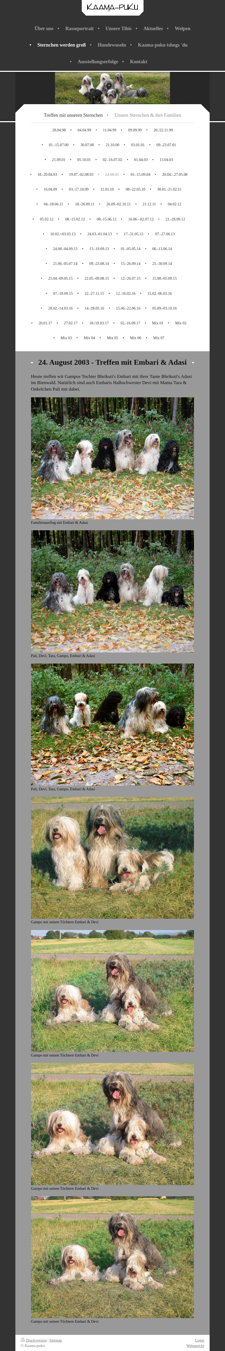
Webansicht (195, 1345)
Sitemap (55, 1340)
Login (199, 1340)
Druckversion (34, 1340)
